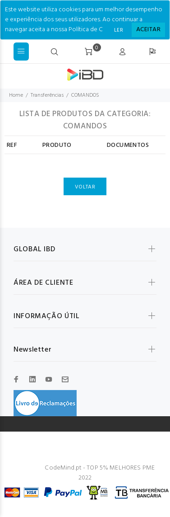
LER (118, 30)
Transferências (47, 95)
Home (16, 95)
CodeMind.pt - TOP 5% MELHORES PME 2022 (100, 473)
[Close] (148, 30)
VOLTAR (85, 187)
